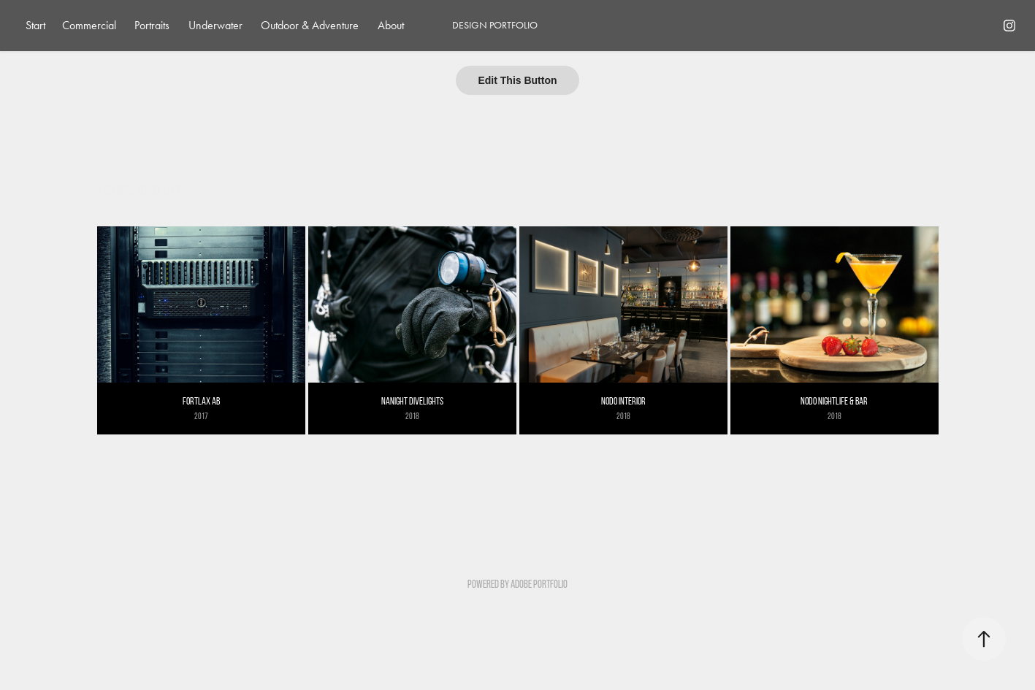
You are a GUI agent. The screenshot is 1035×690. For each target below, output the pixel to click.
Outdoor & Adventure (310, 25)
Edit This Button (517, 80)
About (391, 25)
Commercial (89, 25)
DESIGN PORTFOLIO (495, 25)
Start (35, 25)
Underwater (215, 25)
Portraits (151, 25)
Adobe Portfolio (539, 584)
